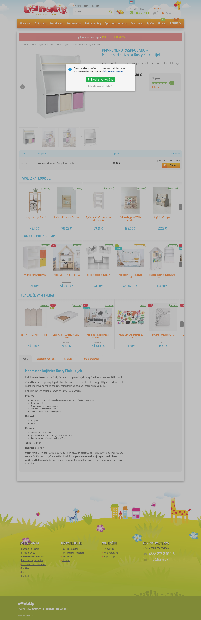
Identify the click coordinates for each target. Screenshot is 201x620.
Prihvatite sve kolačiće (100, 79)
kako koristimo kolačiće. (113, 71)
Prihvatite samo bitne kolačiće (100, 86)
